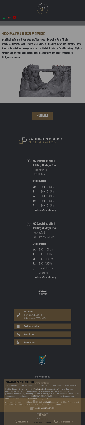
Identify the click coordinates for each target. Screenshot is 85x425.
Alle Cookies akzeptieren (42, 409)
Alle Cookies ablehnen (42, 414)
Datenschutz (37, 422)
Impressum (48, 422)
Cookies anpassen (42, 419)
